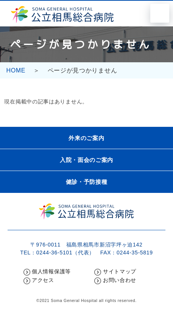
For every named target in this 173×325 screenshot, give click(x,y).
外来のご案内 (86, 138)
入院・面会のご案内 (86, 160)
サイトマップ (119, 271)
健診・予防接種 (87, 182)
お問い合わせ (119, 280)
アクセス (43, 280)
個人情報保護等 (51, 271)
